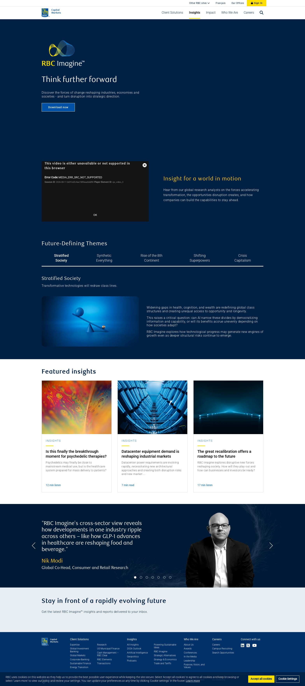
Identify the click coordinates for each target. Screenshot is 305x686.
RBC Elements (104, 655)
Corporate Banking (79, 655)
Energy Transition (79, 663)
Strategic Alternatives (165, 651)
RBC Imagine (160, 647)
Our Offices (237, 3)
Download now (58, 107)
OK (95, 214)
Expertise (75, 640)
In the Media (190, 652)
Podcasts (132, 656)
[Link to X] (248, 641)
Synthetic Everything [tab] (100, 255)
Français (221, 3)
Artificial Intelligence (137, 648)
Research (102, 640)
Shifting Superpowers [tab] (204, 255)
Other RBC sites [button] (198, 3)
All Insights (133, 640)
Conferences (190, 648)
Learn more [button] (193, 680)
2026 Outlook (134, 644)
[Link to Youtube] (255, 641)
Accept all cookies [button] (261, 679)
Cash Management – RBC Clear (108, 650)
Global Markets (77, 651)
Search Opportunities (223, 648)
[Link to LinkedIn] (242, 641)
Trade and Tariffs (162, 659)
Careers (216, 640)
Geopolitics (133, 652)
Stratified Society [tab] (54, 255)
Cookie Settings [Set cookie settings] (287, 679)
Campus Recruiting (222, 644)
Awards (188, 644)
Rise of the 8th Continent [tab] (152, 255)
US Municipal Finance (108, 644)
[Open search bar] (261, 12)
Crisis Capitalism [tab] (251, 255)
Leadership (189, 656)
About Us (189, 640)
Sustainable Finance (80, 659)
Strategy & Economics (165, 655)
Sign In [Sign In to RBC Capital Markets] (257, 3)
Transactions (103, 659)
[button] (172, 12)
